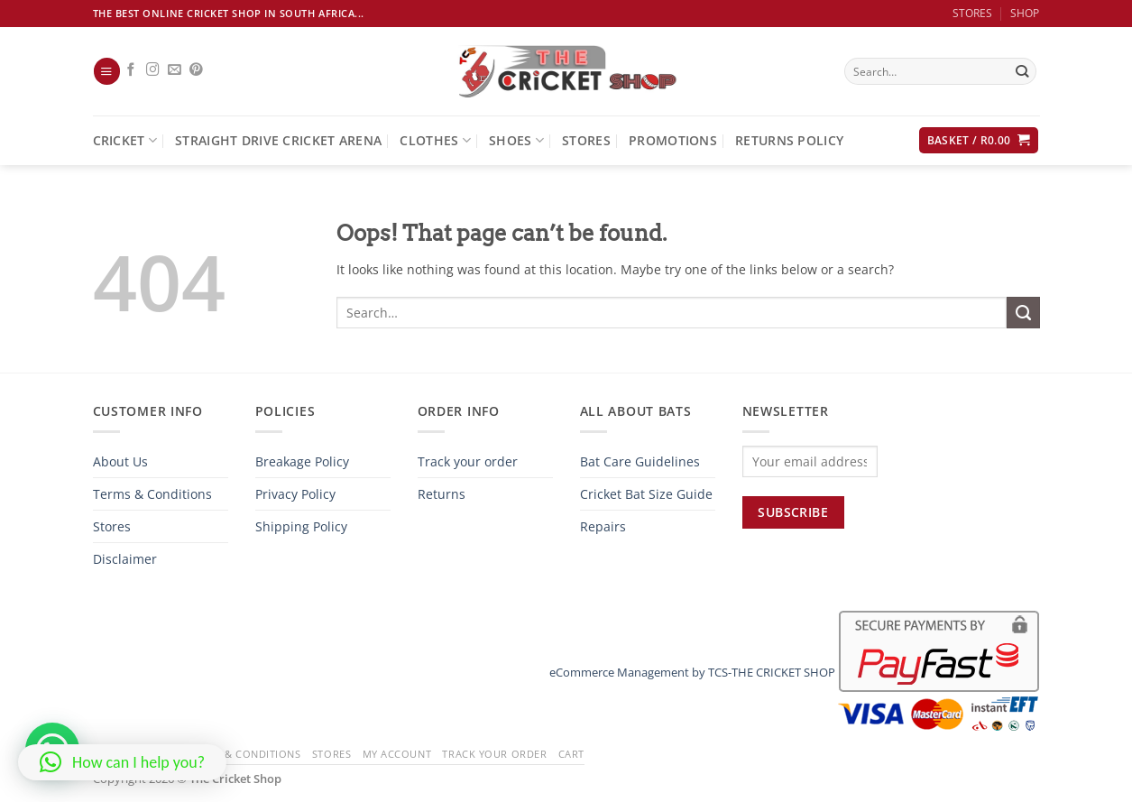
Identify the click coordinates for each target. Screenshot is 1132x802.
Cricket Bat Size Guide (646, 493)
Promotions (673, 140)
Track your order (468, 461)
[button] (107, 71)
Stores (586, 140)
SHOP (1024, 13)
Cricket (125, 140)
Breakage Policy (302, 461)
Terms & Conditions (152, 493)
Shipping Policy (301, 526)
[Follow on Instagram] (153, 70)
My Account (397, 754)
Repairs (603, 526)
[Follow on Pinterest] (196, 70)
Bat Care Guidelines (640, 461)
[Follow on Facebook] (131, 70)
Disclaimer (125, 558)
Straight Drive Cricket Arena (278, 140)
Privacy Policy (295, 493)
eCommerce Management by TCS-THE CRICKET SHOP (692, 672)
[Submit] (1022, 71)
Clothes (435, 140)
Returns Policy (789, 140)
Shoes (516, 140)
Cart (571, 754)
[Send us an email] (174, 70)
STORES (972, 13)
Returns (441, 493)
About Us (120, 461)
